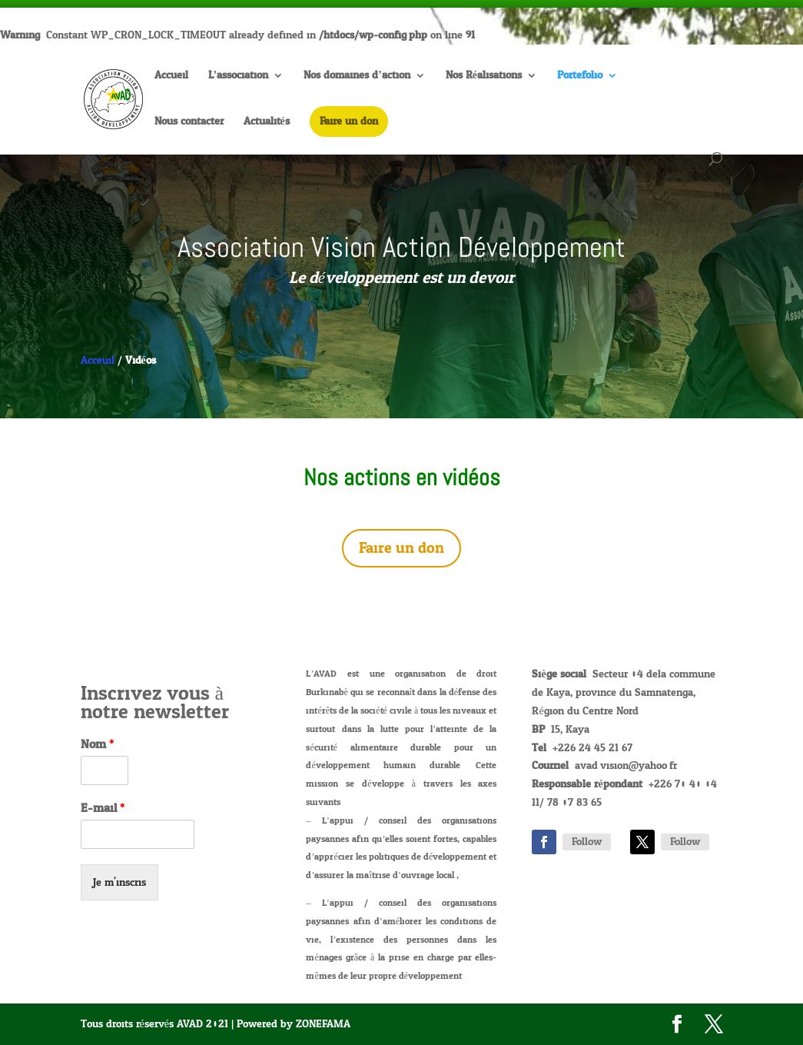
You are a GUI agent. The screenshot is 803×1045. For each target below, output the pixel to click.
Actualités (267, 123)
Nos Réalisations (484, 77)
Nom (97, 745)
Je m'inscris (119, 882)
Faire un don (401, 548)
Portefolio (579, 77)
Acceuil (97, 360)
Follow (587, 842)
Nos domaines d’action (357, 77)
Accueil (171, 77)
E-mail (103, 808)
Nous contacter (189, 123)
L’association (238, 77)
